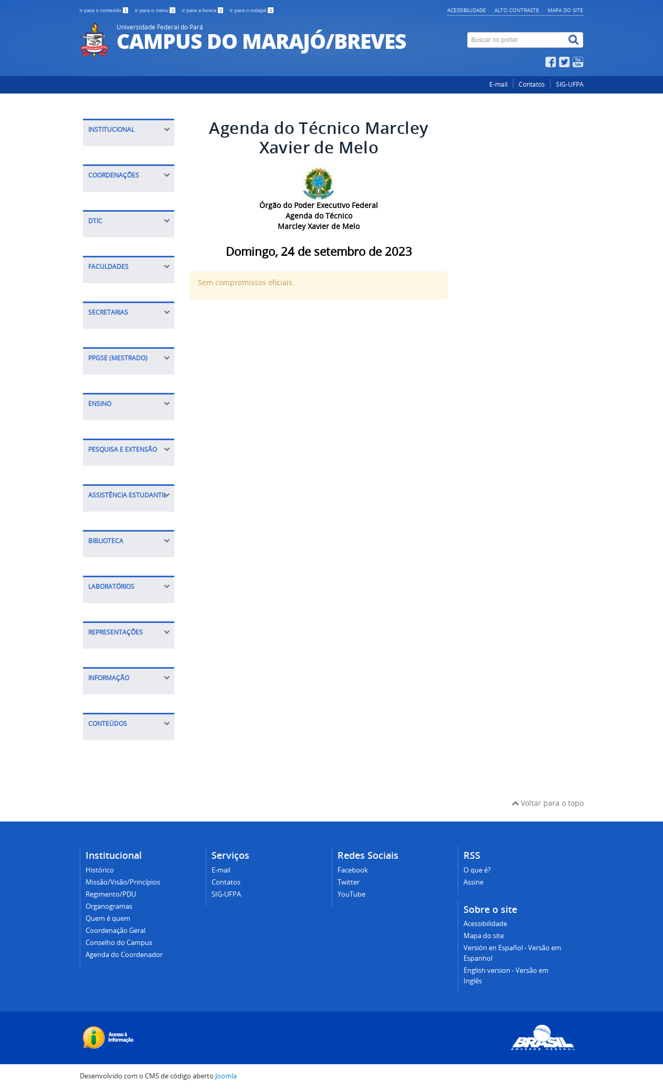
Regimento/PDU (111, 894)
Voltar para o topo (548, 803)
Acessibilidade (466, 10)
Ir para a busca (203, 10)
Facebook (353, 870)
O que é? (477, 870)
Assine (473, 882)
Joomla (226, 1076)
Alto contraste (516, 10)
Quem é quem (108, 918)
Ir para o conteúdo (105, 10)
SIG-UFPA (570, 84)
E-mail (498, 84)
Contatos (532, 84)
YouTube (351, 894)
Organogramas (109, 906)
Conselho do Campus (119, 942)
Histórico (100, 870)
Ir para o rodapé (251, 10)
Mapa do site (565, 10)
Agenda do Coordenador (124, 954)
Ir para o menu (156, 10)
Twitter (349, 882)
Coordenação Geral (115, 930)
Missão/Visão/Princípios (123, 882)
